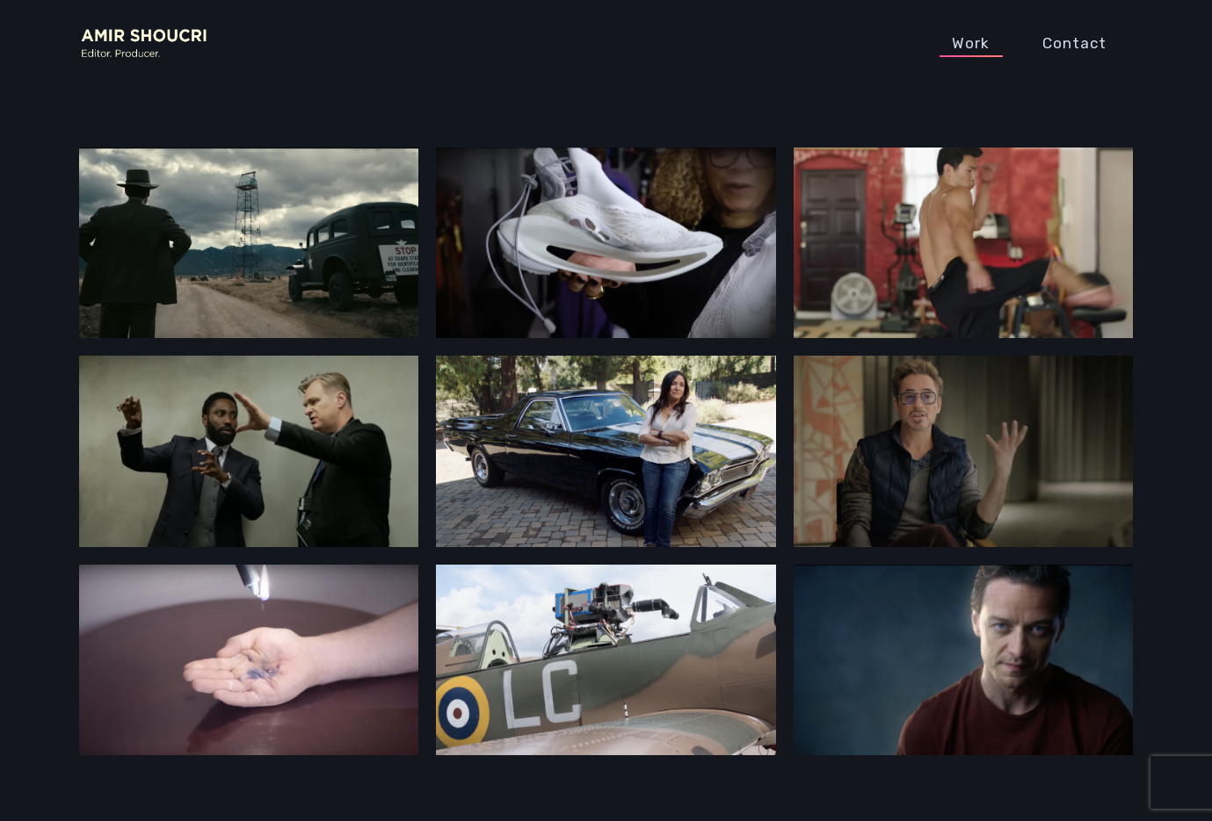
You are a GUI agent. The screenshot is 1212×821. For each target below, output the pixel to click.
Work (971, 43)
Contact (1074, 43)
